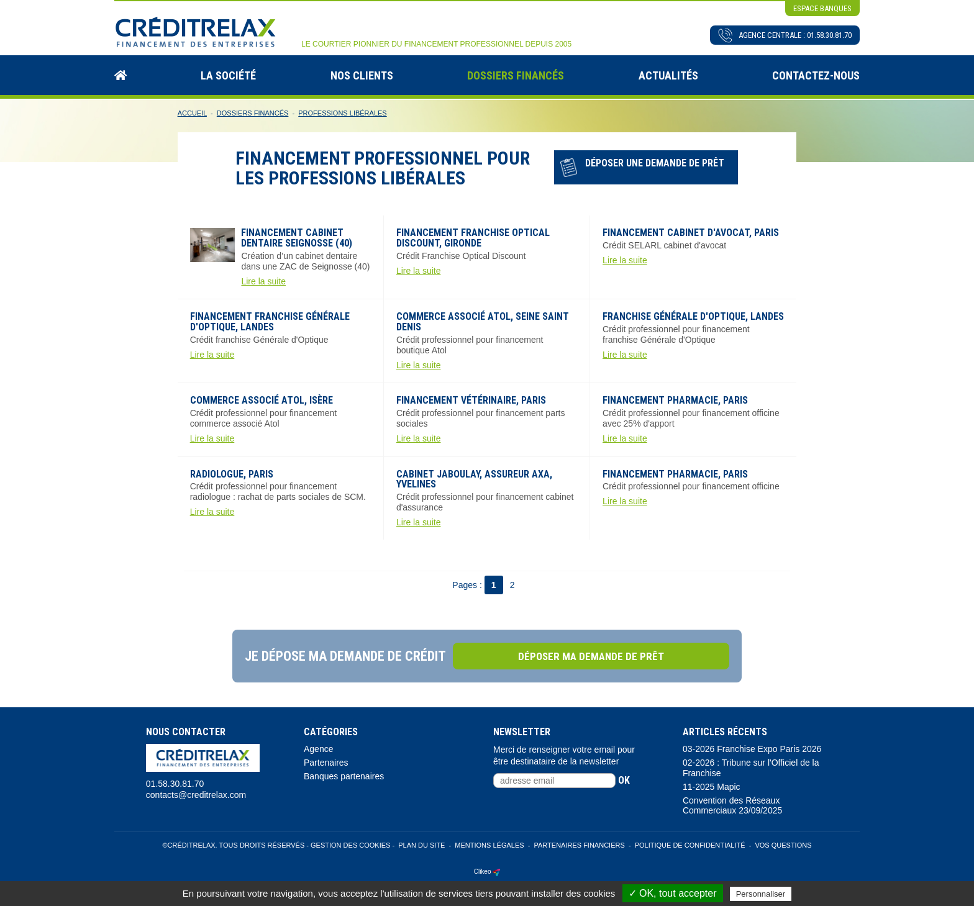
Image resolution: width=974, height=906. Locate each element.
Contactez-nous (816, 74)
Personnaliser (761, 894)
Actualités (668, 74)
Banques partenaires (344, 775)
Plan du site (421, 844)
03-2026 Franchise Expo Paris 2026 (752, 748)
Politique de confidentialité (690, 844)
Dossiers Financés (515, 74)
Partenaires (326, 762)
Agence (318, 748)
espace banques (822, 8)
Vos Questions (783, 844)
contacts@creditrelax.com (196, 794)
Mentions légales (489, 844)
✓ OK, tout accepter (673, 893)
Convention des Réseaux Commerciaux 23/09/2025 (732, 804)
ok (624, 779)
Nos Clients (361, 74)
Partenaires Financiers (579, 844)
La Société (228, 74)
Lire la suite (263, 280)
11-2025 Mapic (711, 785)
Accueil (192, 112)
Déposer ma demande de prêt (608, 655)
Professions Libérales (342, 112)
